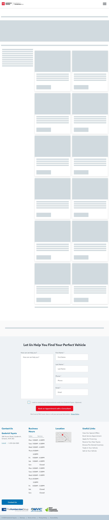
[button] (104, 4)
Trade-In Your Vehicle (90, 448)
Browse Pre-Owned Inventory (92, 445)
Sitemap (22, 518)
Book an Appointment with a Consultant (54, 408)
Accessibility (54, 518)
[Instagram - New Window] (14, 495)
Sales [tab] (30, 436)
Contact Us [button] (12, 502)
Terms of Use (32, 518)
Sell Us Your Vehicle (89, 451)
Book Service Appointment (91, 436)
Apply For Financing (89, 439)
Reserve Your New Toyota (91, 442)
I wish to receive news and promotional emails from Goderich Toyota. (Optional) (56, 402)
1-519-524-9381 (13, 443)
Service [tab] (39, 436)
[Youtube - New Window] (11, 495)
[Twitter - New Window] (7, 495)
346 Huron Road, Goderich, (11, 437)
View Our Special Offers (90, 433)
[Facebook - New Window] (3, 495)
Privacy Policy (76, 414)
